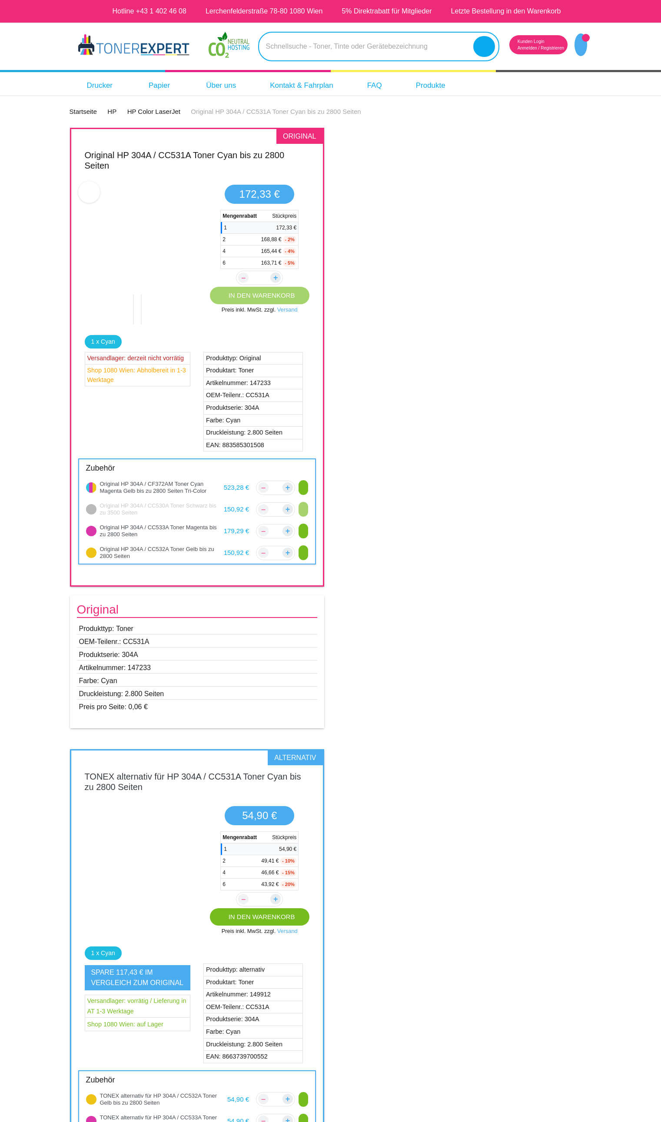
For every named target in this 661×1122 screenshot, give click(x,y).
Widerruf (382, 1026)
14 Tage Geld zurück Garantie (535, 993)
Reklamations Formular (287, 1026)
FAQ (392, 85)
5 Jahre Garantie (514, 960)
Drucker (106, 85)
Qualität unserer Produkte (529, 977)
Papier (168, 85)
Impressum (385, 977)
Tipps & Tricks (508, 1010)
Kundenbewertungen (284, 977)
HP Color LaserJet (124, 833)
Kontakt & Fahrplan (314, 85)
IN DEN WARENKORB (259, 295)
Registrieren (541, 48)
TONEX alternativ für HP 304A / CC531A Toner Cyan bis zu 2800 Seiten (464, 160)
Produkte (451, 85)
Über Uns (381, 960)
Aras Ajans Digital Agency (378, 1112)
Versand (289, 309)
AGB (374, 993)
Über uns (228, 85)
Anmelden (511, 48)
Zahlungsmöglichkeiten (287, 1010)
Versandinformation (281, 993)
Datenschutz (388, 1010)
